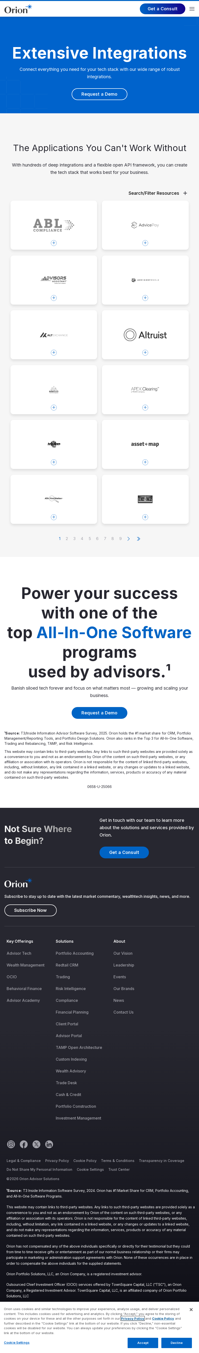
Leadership (123, 965)
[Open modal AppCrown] (54, 444)
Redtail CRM (67, 965)
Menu (192, 9)
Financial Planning (72, 1012)
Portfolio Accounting (75, 953)
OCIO (12, 976)
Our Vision (123, 953)
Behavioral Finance (24, 988)
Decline (177, 1348)
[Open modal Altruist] (145, 334)
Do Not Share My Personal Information (39, 1169)
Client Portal (67, 1023)
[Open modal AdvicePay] (145, 225)
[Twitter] (36, 1144)
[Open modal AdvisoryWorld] (145, 280)
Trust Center (119, 1169)
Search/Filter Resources (158, 193)
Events (119, 976)
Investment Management (78, 1118)
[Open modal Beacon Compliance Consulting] (145, 499)
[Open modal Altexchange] (54, 334)
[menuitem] (29, 1033)
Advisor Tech (19, 953)
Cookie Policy (85, 1161)
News (118, 1000)
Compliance (67, 1000)
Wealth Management (25, 965)
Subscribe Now (30, 910)
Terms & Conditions (117, 1161)
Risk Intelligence (71, 988)
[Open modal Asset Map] (145, 444)
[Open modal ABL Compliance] (54, 225)
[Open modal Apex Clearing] (145, 389)
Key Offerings (20, 941)
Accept (143, 1348)
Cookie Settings (90, 1169)
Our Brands (123, 988)
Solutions (65, 941)
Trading (63, 976)
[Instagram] (10, 1144)
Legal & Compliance (24, 1161)
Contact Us (123, 1012)
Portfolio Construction (76, 1106)
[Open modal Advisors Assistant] (54, 280)
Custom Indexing (71, 1059)
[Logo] (18, 8)
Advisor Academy (23, 1000)
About (119, 941)
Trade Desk (66, 1082)
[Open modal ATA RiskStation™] (54, 499)
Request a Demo (99, 94)
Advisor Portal (69, 1035)
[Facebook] (23, 1144)
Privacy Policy (57, 1161)
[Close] (191, 1314)
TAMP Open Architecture (79, 1047)
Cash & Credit (68, 1094)
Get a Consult (162, 8)
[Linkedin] (49, 1144)
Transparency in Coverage (161, 1161)
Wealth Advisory (71, 1071)
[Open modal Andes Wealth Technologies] (54, 389)
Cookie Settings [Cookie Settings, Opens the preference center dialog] (17, 1347)
